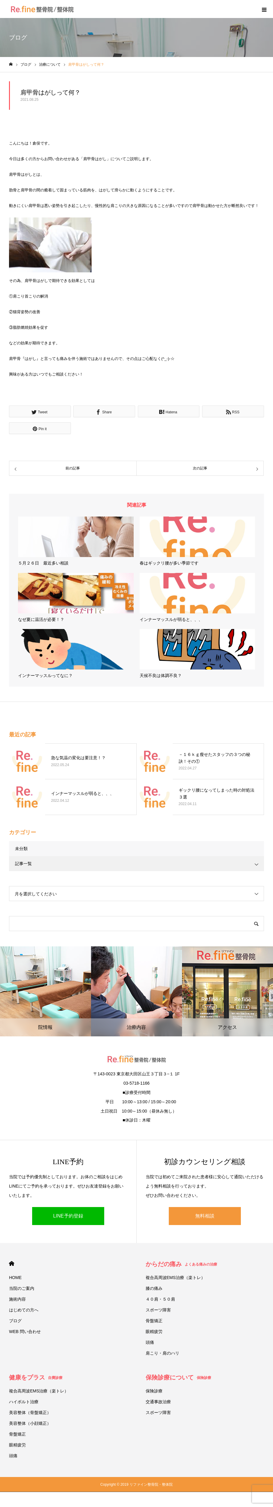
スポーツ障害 (158, 1310)
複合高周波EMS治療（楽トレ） (175, 1277)
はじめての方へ (23, 1310)
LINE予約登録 (68, 1215)
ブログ (15, 1320)
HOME (11, 1263)
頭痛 (150, 1342)
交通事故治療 (158, 1401)
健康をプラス (35, 1377)
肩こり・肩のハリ (162, 1353)
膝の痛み (154, 1288)
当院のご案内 (21, 1288)
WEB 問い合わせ (25, 1331)
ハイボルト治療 (23, 1401)
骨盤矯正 (154, 1320)
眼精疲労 (154, 1331)
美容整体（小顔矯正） (30, 1423)
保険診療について (178, 1377)
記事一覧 (23, 863)
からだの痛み (181, 1264)
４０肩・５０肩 (160, 1299)
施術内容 (17, 1299)
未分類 (21, 848)
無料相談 (204, 1215)
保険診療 (154, 1391)
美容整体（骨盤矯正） (30, 1412)
